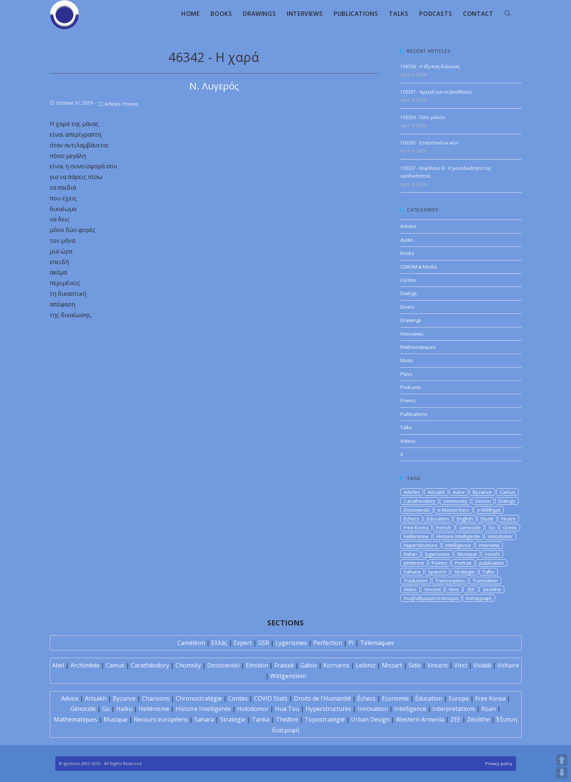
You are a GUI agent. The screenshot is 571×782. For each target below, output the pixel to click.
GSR (263, 643)
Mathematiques (418, 347)
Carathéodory (150, 665)
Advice (70, 698)
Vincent (432, 589)
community (455, 501)
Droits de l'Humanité (322, 698)
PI (351, 643)
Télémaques (377, 643)
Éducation (428, 698)
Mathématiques (75, 719)
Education (438, 518)
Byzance (482, 492)
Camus (507, 492)
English (465, 518)
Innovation (373, 709)
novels (492, 554)
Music (406, 360)
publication (491, 563)
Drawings (410, 320)
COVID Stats (271, 698)
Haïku (124, 709)
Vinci (454, 589)
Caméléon (191, 643)
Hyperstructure (421, 545)
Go (491, 527)
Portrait (463, 563)
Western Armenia (420, 719)
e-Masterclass (453, 509)
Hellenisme (416, 536)
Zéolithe (478, 719)
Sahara (412, 571)
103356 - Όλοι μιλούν (422, 117)
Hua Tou (287, 709)
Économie (395, 698)
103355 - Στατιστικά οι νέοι (429, 143)
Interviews (412, 333)
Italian (410, 554)
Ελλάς (219, 643)
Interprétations (453, 709)
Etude (487, 518)
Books (407, 253)
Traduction (416, 580)
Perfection (327, 643)
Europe (459, 698)
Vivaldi (482, 665)
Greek (510, 527)
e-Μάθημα (488, 509)
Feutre (508, 518)
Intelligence (458, 545)
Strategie (464, 571)
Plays (406, 374)
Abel (58, 665)
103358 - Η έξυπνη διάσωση (430, 66)
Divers (407, 307)
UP (561, 759)
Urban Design (370, 719)
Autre (459, 492)
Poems (131, 104)
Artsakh (436, 492)
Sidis (414, 665)
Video (410, 589)
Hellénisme (154, 709)
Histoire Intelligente (458, 536)
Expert (243, 643)
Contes (408, 280)
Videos (408, 441)
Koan (488, 709)
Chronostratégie (199, 698)
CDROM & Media (418, 266)
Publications (414, 414)
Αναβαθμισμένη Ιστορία (431, 598)
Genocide (470, 527)
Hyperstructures (328, 709)
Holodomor (500, 536)
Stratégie (233, 719)
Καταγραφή (479, 598)
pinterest (414, 563)
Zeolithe (492, 589)
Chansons (156, 698)
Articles (112, 104)
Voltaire (508, 665)
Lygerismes (291, 643)
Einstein (257, 665)
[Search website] (507, 13)
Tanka (260, 719)
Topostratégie (324, 719)
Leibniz (366, 665)
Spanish (437, 571)
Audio (406, 239)
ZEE (471, 589)
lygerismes (437, 554)
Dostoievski (417, 509)
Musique (467, 554)
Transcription (450, 580)
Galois (308, 665)
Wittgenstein (288, 676)
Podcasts (410, 387)
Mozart (392, 665)
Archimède (85, 665)
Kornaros (336, 665)
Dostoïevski (223, 665)
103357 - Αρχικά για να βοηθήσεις (436, 92)
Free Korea (416, 527)
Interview (489, 545)
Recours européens (161, 719)
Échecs (366, 698)
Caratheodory (419, 501)
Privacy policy (498, 763)
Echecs (411, 518)
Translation (485, 580)
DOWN (561, 772)
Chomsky (188, 665)
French (443, 527)
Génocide (83, 709)
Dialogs (408, 293)
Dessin (483, 501)
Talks (406, 427)
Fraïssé (284, 665)
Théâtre (287, 719)
